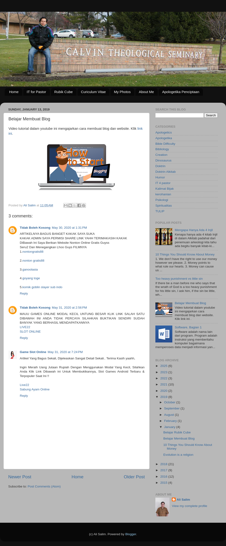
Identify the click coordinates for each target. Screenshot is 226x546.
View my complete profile (189, 506)
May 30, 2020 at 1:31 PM (69, 227)
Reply (24, 293)
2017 (164, 470)
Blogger (130, 534)
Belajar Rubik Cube (177, 432)
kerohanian (163, 194)
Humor (160, 177)
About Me (146, 92)
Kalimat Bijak (164, 188)
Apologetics (163, 132)
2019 (164, 397)
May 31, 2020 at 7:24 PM (65, 352)
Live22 (24, 385)
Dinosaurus (163, 160)
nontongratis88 (32, 251)
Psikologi (161, 200)
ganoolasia (30, 269)
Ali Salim (183, 499)
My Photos (122, 92)
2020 (164, 391)
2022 (164, 378)
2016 (164, 476)
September (172, 408)
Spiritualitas (163, 205)
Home (14, 92)
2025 (164, 366)
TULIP (159, 211)
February (171, 421)
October (170, 402)
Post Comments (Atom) (44, 486)
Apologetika (163, 138)
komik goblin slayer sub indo (42, 287)
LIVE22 (25, 327)
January (170, 427)
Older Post (134, 476)
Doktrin (160, 166)
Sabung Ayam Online (35, 389)
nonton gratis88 (33, 260)
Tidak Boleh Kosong (35, 227)
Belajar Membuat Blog (190, 303)
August (169, 414)
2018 (164, 464)
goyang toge (31, 278)
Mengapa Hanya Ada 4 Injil (194, 230)
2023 (164, 372)
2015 (164, 482)
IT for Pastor (36, 92)
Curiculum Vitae (93, 92)
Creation (161, 155)
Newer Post (19, 476)
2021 (164, 384)
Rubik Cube (63, 92)
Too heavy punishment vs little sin (179, 278)
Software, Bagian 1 (188, 327)
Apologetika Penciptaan (180, 92)
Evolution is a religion (178, 454)
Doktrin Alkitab (165, 171)
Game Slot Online (33, 352)
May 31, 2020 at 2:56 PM (69, 307)
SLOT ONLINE (30, 331)
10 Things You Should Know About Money (184, 254)
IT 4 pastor (162, 183)
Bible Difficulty (165, 143)
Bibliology (162, 149)
